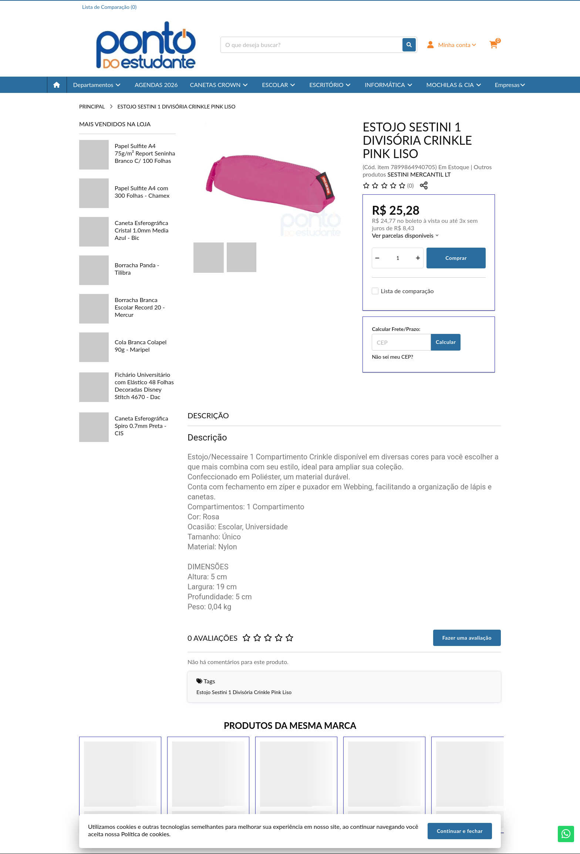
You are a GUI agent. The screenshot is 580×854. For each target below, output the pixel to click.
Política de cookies (145, 833)
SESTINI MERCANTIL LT (419, 174)
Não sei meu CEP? (392, 357)
